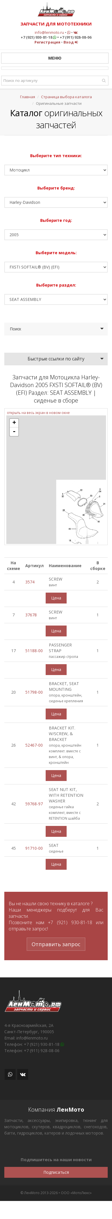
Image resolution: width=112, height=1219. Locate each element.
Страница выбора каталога (66, 96)
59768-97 (34, 803)
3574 (29, 582)
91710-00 (34, 848)
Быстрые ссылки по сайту (56, 359)
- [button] (14, 431)
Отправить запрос (56, 944)
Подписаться (56, 1172)
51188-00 (34, 650)
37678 (31, 615)
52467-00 (34, 745)
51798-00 (34, 692)
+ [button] (14, 423)
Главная (27, 96)
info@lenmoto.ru (49, 32)
